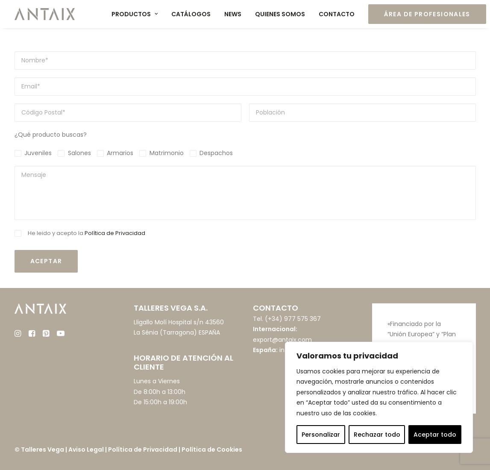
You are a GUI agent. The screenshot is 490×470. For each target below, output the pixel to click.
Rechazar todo (377, 434)
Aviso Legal (86, 449)
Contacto (337, 14)
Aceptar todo (435, 434)
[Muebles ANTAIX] (45, 14)
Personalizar (321, 434)
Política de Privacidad (115, 233)
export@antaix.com (282, 339)
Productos (134, 14)
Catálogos (191, 14)
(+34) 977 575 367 (293, 318)
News (232, 14)
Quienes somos (280, 14)
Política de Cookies (212, 449)
